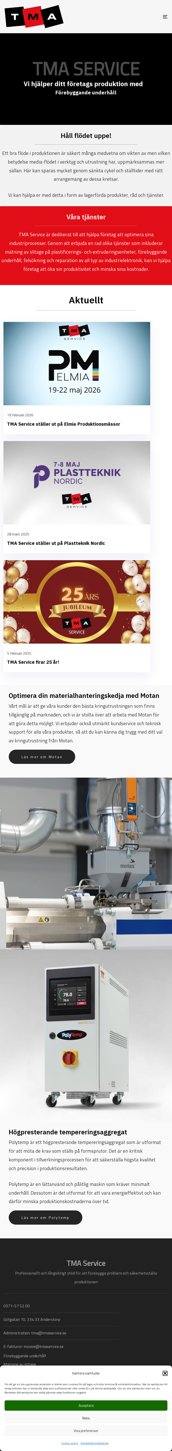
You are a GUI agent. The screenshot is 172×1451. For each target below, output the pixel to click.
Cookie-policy (69, 1443)
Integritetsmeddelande (94, 1443)
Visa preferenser (86, 1430)
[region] (86, 79)
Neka (86, 1418)
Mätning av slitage (19, 1364)
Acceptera (86, 1405)
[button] (165, 1373)
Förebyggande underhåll (24, 1356)
